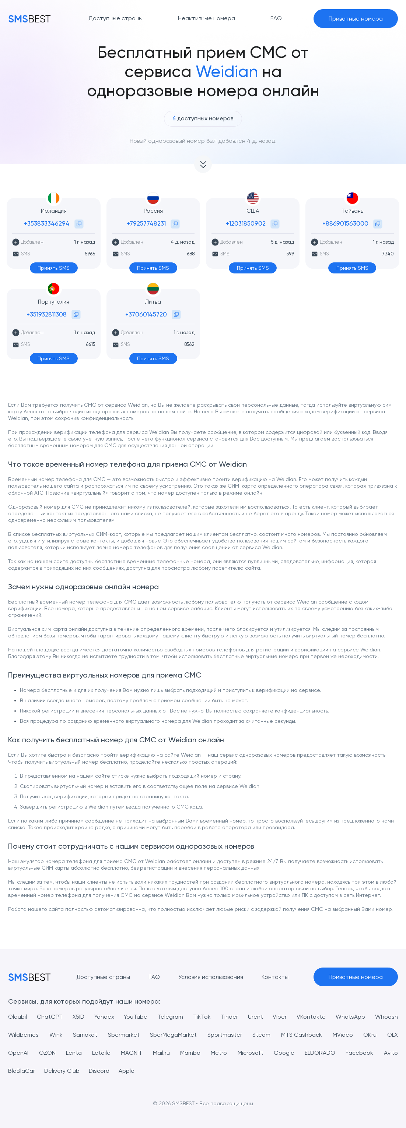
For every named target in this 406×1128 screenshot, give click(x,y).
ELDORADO (319, 1052)
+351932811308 (47, 314)
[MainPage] (29, 18)
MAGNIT (131, 1052)
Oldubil (17, 1016)
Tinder (229, 1016)
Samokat (85, 1034)
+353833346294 (47, 223)
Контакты (275, 976)
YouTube (136, 1016)
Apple (127, 1070)
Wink (56, 1034)
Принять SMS (54, 268)
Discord (99, 1070)
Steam (261, 1034)
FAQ (154, 976)
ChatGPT (50, 1016)
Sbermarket (124, 1034)
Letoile (101, 1052)
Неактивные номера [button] (206, 18)
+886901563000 (345, 223)
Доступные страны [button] (115, 18)
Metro (218, 1052)
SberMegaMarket (173, 1034)
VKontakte (311, 1016)
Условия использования (210, 976)
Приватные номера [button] (356, 18)
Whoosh (386, 1016)
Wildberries (23, 1034)
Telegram (170, 1016)
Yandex (104, 1016)
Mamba (190, 1052)
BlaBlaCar (21, 1070)
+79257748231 (146, 223)
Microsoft (250, 1052)
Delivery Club (62, 1070)
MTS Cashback (301, 1034)
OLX (392, 1034)
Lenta (74, 1052)
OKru (370, 1034)
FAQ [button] (276, 18)
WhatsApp (350, 1016)
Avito (391, 1052)
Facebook (359, 1052)
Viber (280, 1016)
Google (283, 1052)
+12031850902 (246, 223)
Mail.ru (161, 1052)
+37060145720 (146, 314)
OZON (47, 1052)
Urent (255, 1016)
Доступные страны (103, 976)
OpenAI (18, 1052)
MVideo (343, 1034)
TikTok (202, 1016)
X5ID (79, 1016)
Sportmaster (224, 1034)
